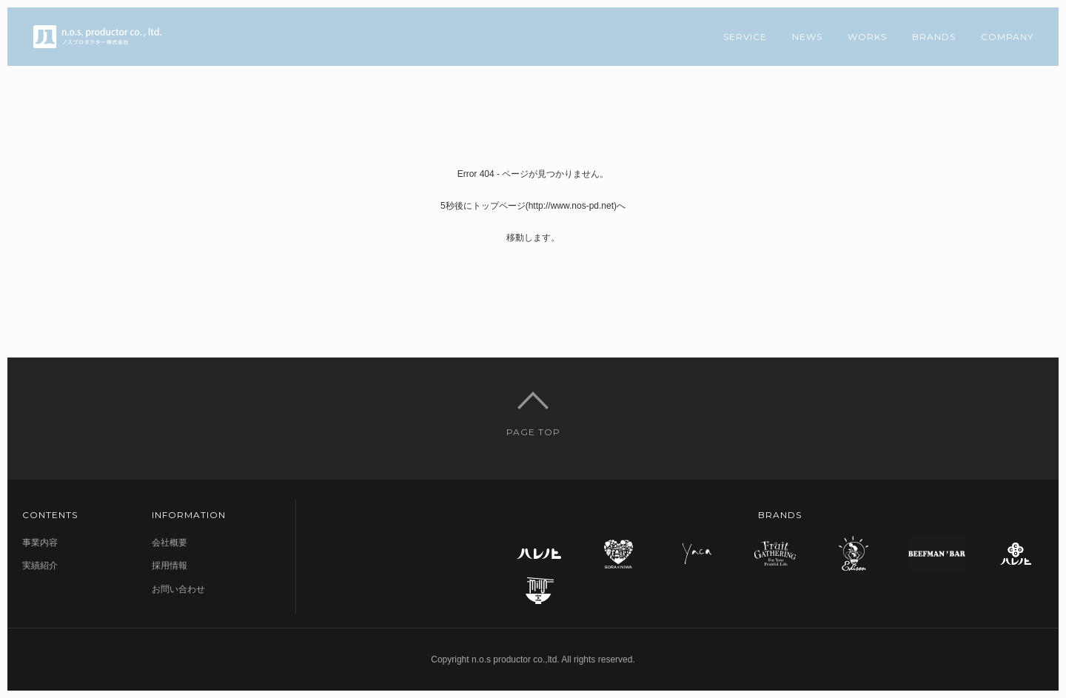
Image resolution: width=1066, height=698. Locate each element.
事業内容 (40, 542)
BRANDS (934, 36)
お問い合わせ (178, 589)
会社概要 (169, 542)
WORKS (867, 36)
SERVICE (745, 36)
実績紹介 (40, 565)
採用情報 (169, 565)
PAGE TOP (533, 431)
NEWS (807, 36)
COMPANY (1007, 36)
